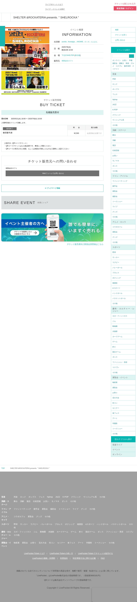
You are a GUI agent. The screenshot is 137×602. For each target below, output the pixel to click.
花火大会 (115, 398)
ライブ (114, 207)
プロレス (115, 273)
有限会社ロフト (67, 61)
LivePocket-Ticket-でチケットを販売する (95, 553)
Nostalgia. (71, 42)
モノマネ (115, 161)
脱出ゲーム (116, 352)
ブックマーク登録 (53, 187)
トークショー (117, 201)
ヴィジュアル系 (118, 120)
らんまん (94, 42)
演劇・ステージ (119, 130)
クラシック (116, 115)
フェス (114, 94)
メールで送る (86, 201)
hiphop (114, 99)
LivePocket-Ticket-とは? (34, 553)
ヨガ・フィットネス (119, 316)
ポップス (115, 89)
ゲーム (114, 342)
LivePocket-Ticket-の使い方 (61, 553)
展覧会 (114, 191)
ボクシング (116, 278)
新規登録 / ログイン (125, 8)
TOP (3, 468)
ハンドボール (117, 293)
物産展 (114, 382)
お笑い (124, 60)
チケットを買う (121, 35)
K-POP (115, 110)
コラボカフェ (117, 227)
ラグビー (115, 262)
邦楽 (114, 79)
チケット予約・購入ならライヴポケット (17, 6)
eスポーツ (116, 288)
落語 (114, 145)
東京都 (77, 55)
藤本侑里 (127, 66)
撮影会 (114, 63)
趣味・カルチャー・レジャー (6, 535)
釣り (114, 347)
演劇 (114, 140)
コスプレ (119, 66)
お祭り (114, 393)
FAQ (103, 558)
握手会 (114, 186)
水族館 (114, 331)
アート (114, 418)
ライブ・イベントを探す (55, 9)
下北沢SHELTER (68, 55)
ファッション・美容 (119, 362)
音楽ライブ (117, 445)
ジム (114, 321)
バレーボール (117, 268)
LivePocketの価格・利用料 (43, 558)
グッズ (114, 212)
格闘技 (114, 283)
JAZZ (114, 105)
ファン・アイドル (120, 176)
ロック (114, 84)
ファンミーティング (119, 181)
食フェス (115, 413)
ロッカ (87, 42)
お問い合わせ (120, 40)
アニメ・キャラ (119, 222)
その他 (114, 125)
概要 (117, 30)
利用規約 (64, 558)
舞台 (114, 135)
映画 (127, 63)
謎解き (121, 63)
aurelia (64, 42)
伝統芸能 (115, 150)
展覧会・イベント (120, 377)
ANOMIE (80, 42)
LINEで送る (76, 201)
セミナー (115, 408)
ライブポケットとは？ (54, 4)
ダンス (114, 166)
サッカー (115, 257)
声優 (130, 60)
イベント (116, 449)
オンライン (116, 60)
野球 (114, 252)
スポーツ (116, 247)
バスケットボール (119, 298)
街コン (114, 403)
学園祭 (114, 423)
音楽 (114, 74)
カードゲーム (117, 337)
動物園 (114, 326)
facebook (65, 201)
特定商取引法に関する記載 (84, 558)
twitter (55, 201)
